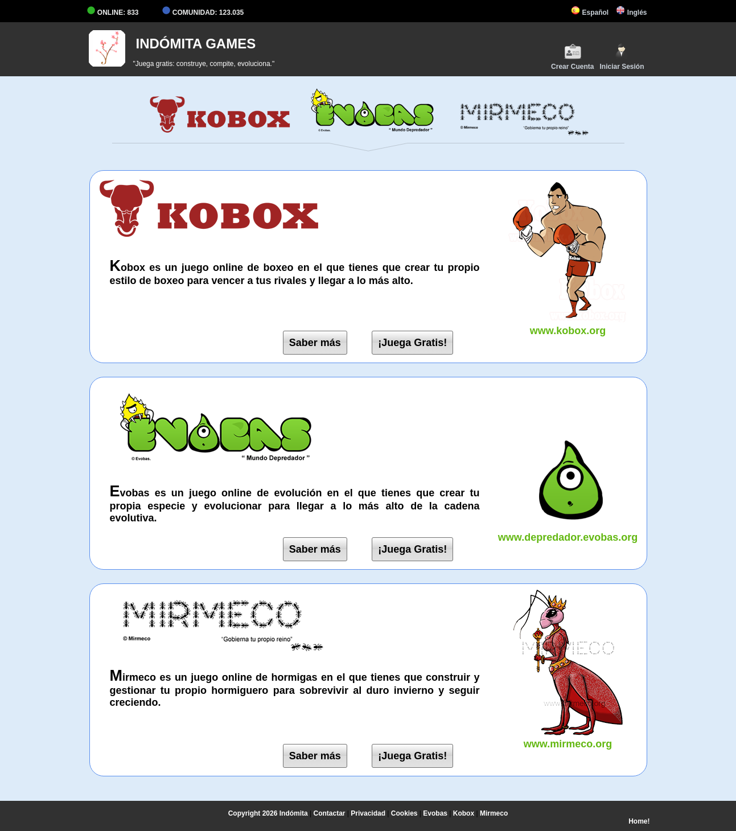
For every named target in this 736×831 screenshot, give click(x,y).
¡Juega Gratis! (412, 342)
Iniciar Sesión (621, 57)
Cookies (404, 813)
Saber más (315, 342)
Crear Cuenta (572, 57)
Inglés (631, 13)
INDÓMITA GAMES (196, 43)
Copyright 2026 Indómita (268, 813)
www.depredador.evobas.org (568, 531)
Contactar (330, 813)
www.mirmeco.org (568, 738)
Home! (638, 821)
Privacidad (368, 813)
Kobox (463, 813)
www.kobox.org (568, 324)
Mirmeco (494, 813)
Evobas (435, 813)
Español (589, 13)
